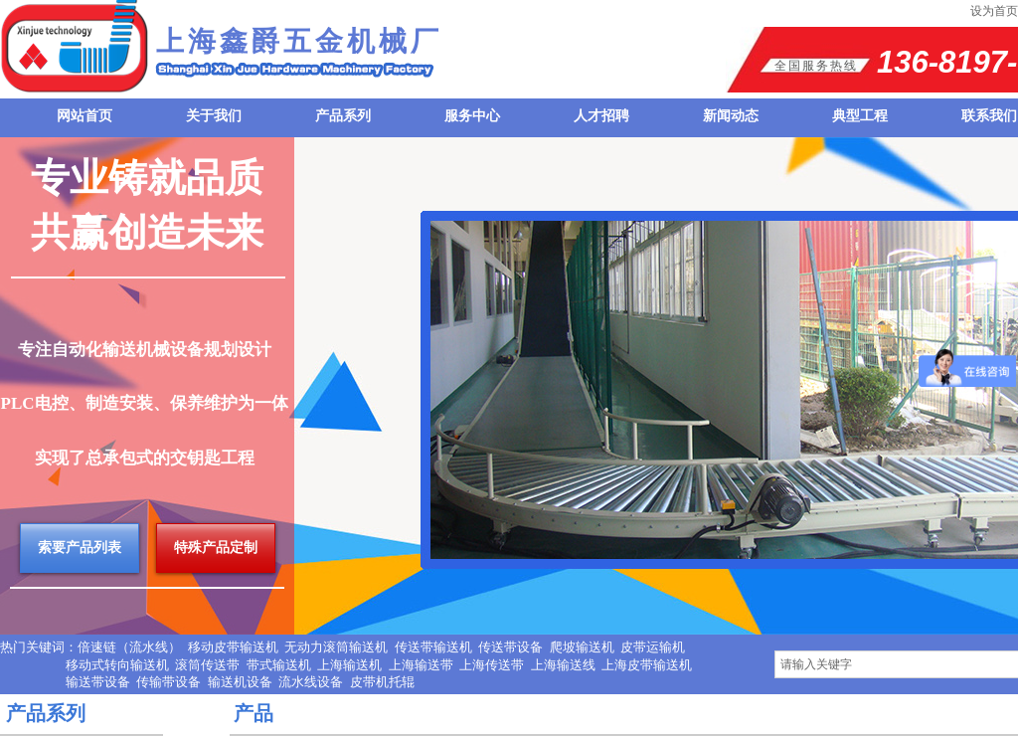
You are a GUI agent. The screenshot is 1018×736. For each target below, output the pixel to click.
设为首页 (994, 11)
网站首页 (84, 115)
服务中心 (472, 115)
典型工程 (860, 115)
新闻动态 (731, 115)
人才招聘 (601, 115)
